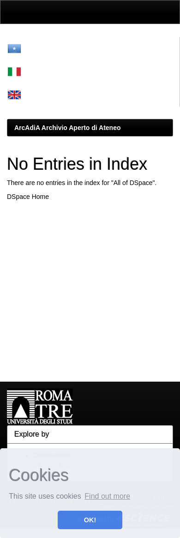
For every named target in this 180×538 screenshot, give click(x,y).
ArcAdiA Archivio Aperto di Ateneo (67, 127)
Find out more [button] (107, 496)
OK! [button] (90, 520)
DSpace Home (28, 196)
